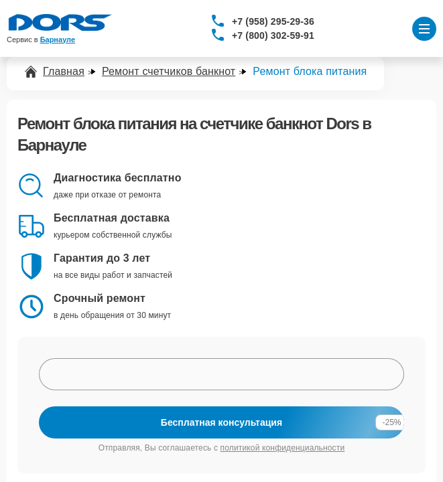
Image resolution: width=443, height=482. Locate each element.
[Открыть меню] (424, 29)
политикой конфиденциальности (282, 448)
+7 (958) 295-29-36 (273, 21)
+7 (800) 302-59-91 (273, 35)
